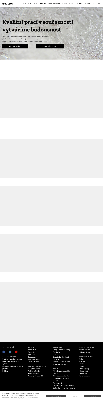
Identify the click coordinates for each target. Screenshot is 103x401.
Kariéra (81, 364)
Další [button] (87, 3)
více (21, 397)
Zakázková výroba (59, 364)
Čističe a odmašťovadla (61, 362)
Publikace (5, 371)
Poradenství (57, 383)
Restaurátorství (33, 362)
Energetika (32, 352)
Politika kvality (83, 371)
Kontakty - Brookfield (35, 376)
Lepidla (55, 354)
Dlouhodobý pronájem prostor (63, 385)
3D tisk (55, 381)
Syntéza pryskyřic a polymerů (12, 359)
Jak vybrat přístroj (34, 369)
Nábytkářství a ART (35, 359)
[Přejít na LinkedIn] (10, 352)
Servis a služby (33, 373)
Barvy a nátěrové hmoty (61, 350)
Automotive (32, 350)
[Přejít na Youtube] (16, 352)
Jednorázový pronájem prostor (64, 388)
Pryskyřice (57, 352)
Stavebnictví (32, 357)
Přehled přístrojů (34, 371)
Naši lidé (81, 361)
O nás (80, 359)
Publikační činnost (84, 352)
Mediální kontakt (84, 350)
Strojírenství (32, 354)
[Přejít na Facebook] (3, 352)
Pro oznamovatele (84, 376)
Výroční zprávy (83, 369)
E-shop (81, 366)
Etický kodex (83, 373)
